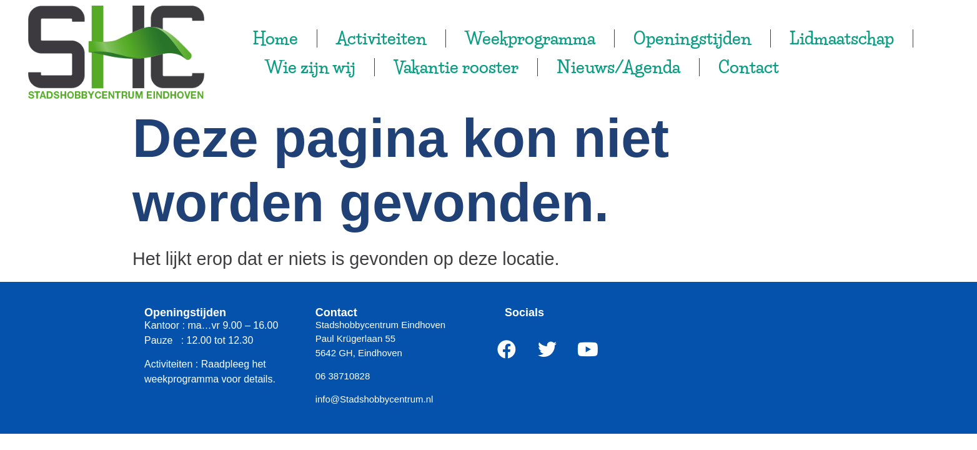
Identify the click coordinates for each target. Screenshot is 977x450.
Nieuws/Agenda (618, 67)
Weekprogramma (530, 38)
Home (275, 38)
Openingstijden (692, 38)
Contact (748, 67)
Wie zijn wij (310, 67)
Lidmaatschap (842, 38)
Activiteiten (381, 38)
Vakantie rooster (456, 67)
